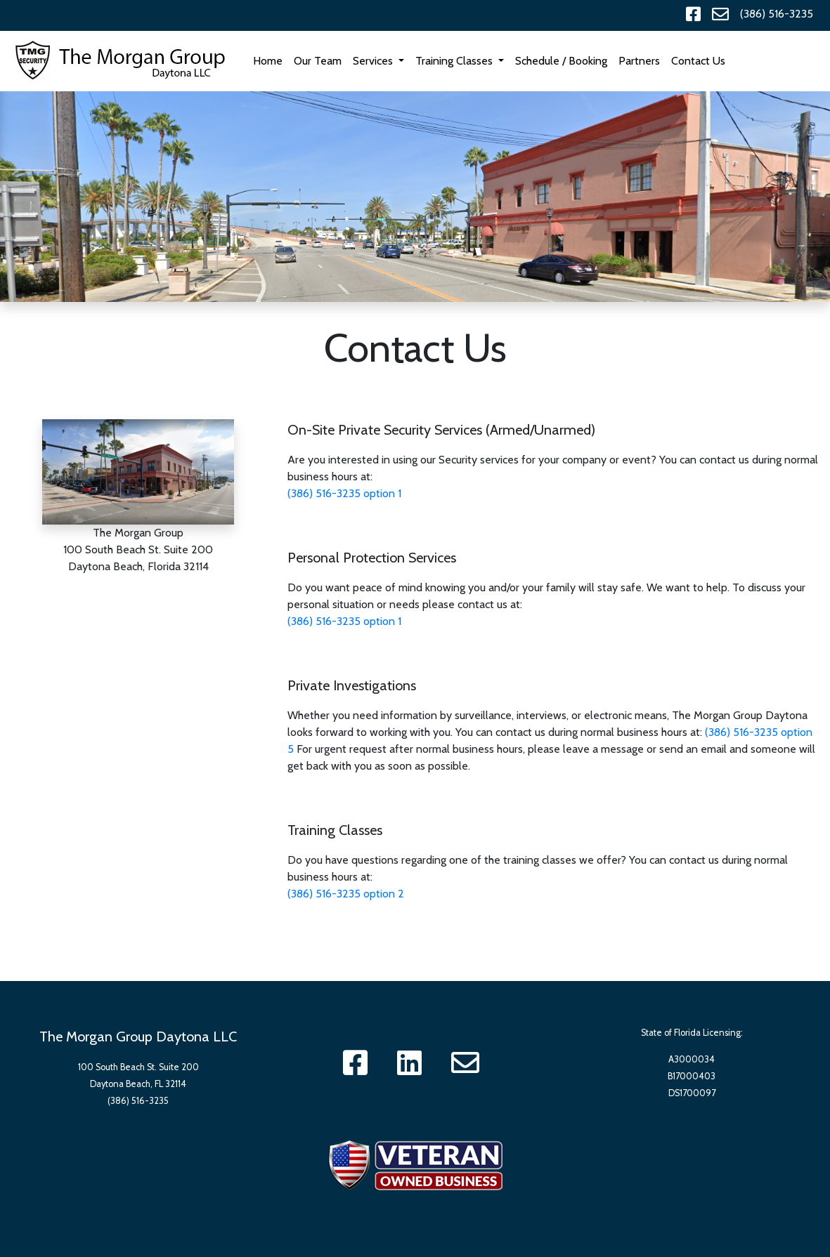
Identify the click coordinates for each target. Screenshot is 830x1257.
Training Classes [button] (455, 60)
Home (270, 59)
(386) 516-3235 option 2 (345, 893)
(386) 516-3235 (776, 13)
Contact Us (698, 60)
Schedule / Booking (561, 60)
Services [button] (374, 60)
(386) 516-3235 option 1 (344, 493)
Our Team (318, 60)
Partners (639, 60)
